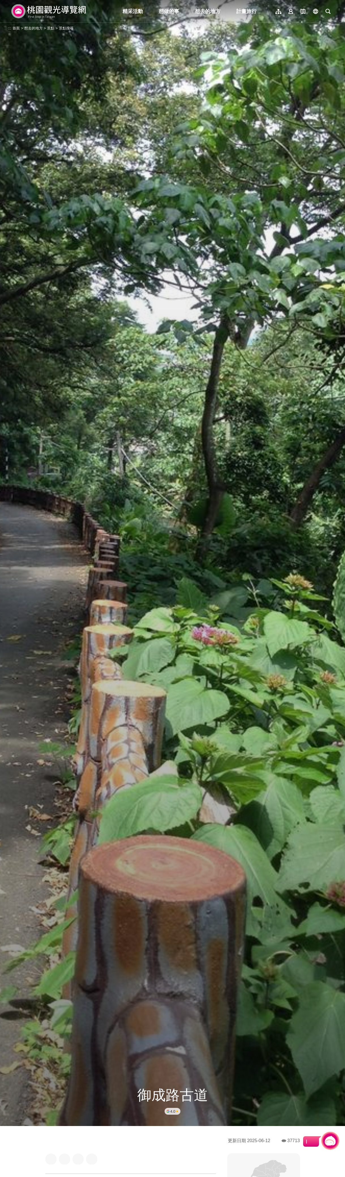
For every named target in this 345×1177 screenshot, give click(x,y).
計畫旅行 (246, 11)
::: (9, 28)
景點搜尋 (66, 28)
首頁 (16, 28)
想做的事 (169, 11)
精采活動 (133, 11)
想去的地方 (207, 11)
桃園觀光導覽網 (48, 11)
